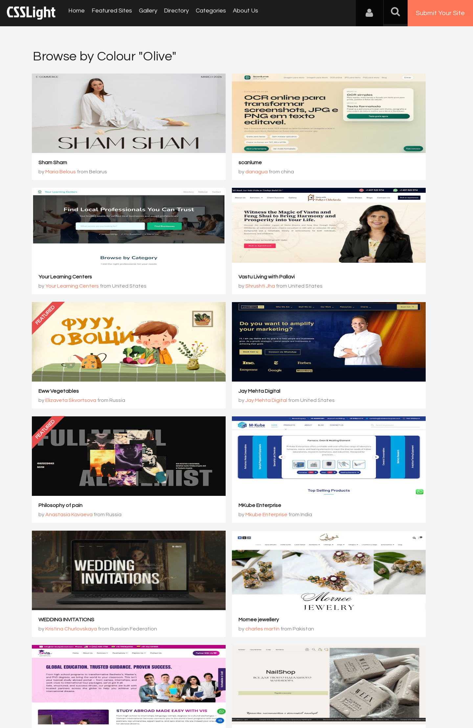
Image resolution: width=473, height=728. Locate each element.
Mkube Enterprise (206, 402)
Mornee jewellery (59, 507)
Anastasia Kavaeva (70, 402)
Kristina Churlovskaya (349, 402)
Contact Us (75, 695)
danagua (196, 172)
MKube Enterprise (199, 392)
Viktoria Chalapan (344, 516)
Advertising (108, 695)
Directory (168, 13)
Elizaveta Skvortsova (210, 287)
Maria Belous (61, 172)
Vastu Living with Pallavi (67, 278)
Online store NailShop (342, 507)
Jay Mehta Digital (337, 278)
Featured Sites (108, 13)
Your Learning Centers (343, 163)
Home (75, 13)
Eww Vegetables (198, 278)
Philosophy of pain (61, 392)
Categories (201, 13)
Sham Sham (53, 163)
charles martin (63, 516)
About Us (233, 13)
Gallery (142, 13)
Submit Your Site (440, 13)
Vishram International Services (214, 507)
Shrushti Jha (61, 287)
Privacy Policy (142, 695)
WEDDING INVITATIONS (344, 392)
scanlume (189, 163)
